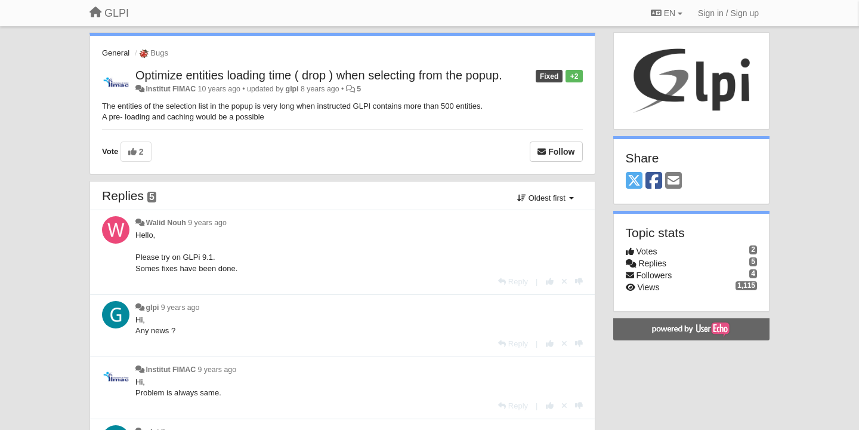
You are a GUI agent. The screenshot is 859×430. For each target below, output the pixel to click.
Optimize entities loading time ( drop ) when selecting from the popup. (318, 75)
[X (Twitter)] (634, 181)
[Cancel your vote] (564, 281)
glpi (292, 89)
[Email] (673, 181)
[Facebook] (653, 181)
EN (666, 13)
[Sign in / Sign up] (728, 13)
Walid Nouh (166, 223)
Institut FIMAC (171, 89)
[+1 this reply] (550, 281)
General (115, 52)
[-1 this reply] (579, 281)
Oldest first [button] (545, 198)
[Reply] (513, 281)
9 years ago (207, 223)
